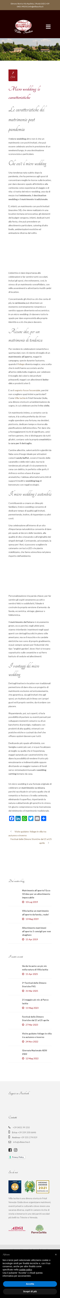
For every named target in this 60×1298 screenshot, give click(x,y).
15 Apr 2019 (32, 968)
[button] (55, 1254)
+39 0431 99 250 (21, 1156)
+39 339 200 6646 (27, 1161)
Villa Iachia (20, 398)
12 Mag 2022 (32, 1087)
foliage (21, 364)
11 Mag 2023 (32, 1036)
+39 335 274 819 (28, 1166)
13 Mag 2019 (32, 947)
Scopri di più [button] (30, 1291)
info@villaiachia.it (21, 1170)
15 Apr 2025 (32, 1002)
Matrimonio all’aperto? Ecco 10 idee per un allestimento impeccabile (36, 923)
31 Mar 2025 (32, 1019)
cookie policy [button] (25, 1269)
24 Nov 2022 (32, 1070)
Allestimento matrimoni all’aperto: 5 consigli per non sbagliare (36, 960)
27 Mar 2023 (32, 1053)
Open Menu (48, 26)
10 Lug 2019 (32, 930)
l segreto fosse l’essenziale (27, 390)
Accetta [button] (30, 1284)
